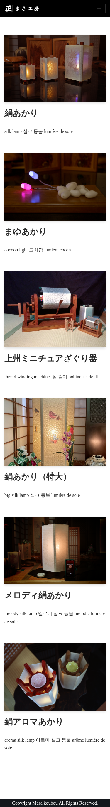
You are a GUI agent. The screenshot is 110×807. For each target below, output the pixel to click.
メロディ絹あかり (38, 595)
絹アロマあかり (34, 721)
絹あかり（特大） (37, 476)
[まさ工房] (22, 8)
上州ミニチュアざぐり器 (50, 358)
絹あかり (21, 113)
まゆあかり (25, 231)
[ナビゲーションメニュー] (99, 8)
